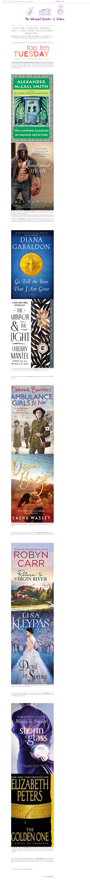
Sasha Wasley (33, 38)
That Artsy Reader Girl (44, 62)
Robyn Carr (23, 38)
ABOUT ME (12, 1)
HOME (5, 1)
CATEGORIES (29, 1)
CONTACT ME (20, 1)
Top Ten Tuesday (44, 38)
